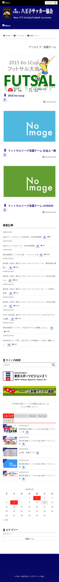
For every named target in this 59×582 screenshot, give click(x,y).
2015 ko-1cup (15, 95)
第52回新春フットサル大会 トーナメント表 (20, 255)
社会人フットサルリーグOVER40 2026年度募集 (22, 237)
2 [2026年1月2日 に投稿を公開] (36, 498)
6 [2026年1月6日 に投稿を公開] (14, 502)
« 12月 (5, 520)
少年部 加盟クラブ (27, 453)
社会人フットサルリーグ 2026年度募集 (19, 246)
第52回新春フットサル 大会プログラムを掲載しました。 (26, 328)
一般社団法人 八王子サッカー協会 (32, 576)
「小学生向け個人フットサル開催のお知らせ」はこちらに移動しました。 (29, 405)
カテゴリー (7, 534)
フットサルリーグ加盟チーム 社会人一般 (31, 150)
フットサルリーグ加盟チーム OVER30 (30, 205)
